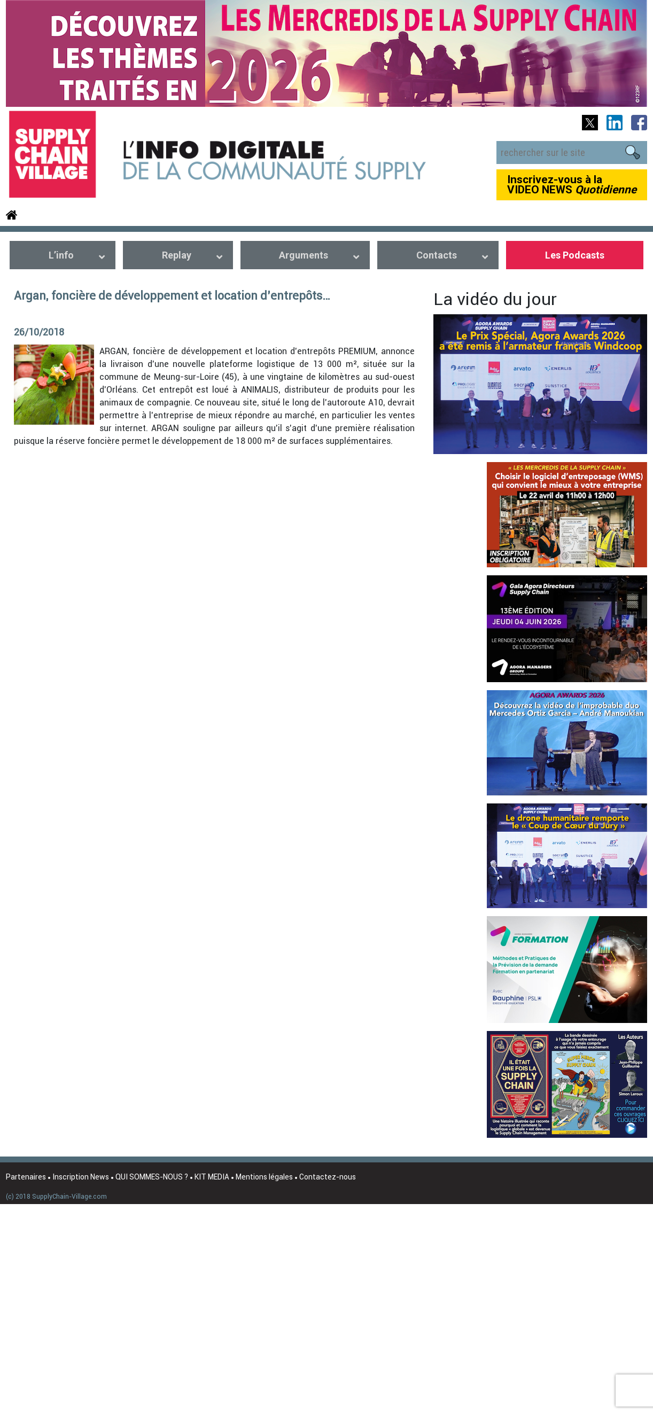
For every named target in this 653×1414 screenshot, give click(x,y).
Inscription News (80, 1177)
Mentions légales (264, 1177)
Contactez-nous (327, 1177)
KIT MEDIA (212, 1177)
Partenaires (26, 1177)
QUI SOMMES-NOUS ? (151, 1177)
